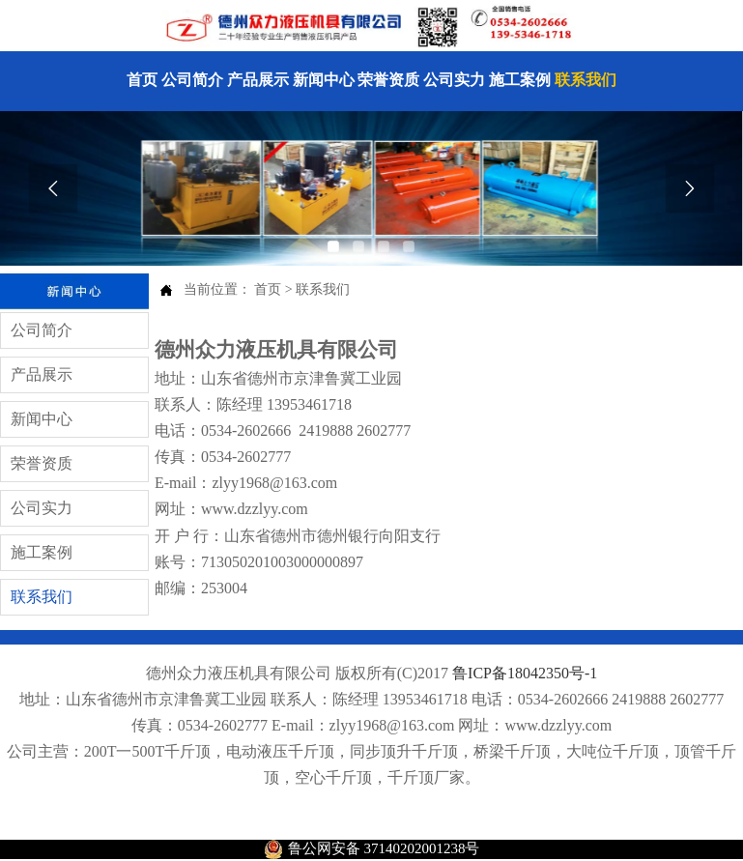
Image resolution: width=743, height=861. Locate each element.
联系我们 (323, 289)
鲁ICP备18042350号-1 (524, 673)
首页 (267, 289)
